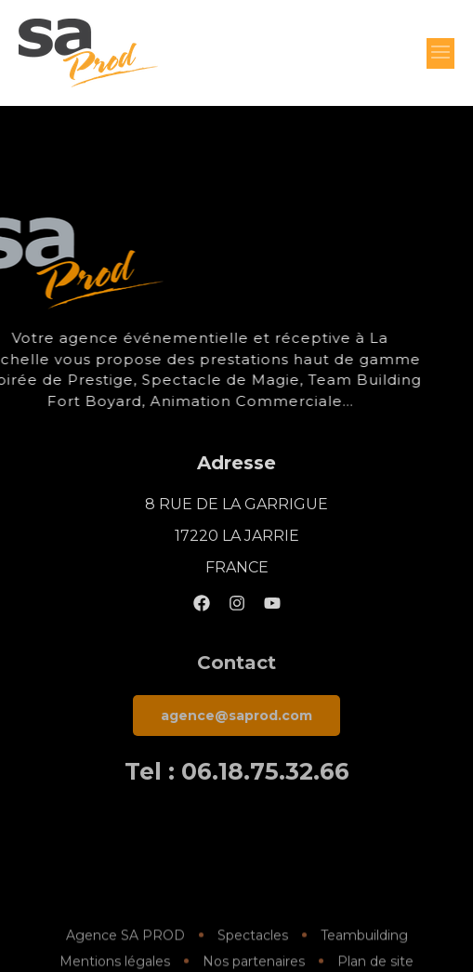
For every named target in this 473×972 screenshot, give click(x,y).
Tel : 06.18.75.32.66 (237, 771)
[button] (440, 53)
